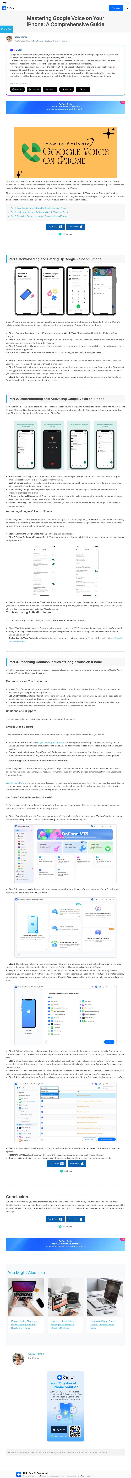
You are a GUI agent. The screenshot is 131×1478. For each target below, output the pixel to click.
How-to (15, 1452)
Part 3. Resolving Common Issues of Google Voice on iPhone (38, 216)
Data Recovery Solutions (43, 41)
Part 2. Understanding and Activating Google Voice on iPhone (39, 212)
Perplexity (33, 89)
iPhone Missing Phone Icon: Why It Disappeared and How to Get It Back (26, 1324)
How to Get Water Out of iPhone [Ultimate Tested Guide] (103, 1324)
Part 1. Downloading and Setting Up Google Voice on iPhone (38, 208)
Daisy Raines (21, 36)
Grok (83, 89)
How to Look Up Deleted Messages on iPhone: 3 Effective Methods (64, 1324)
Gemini (50, 89)
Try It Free (53, 226)
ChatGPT (17, 89)
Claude (66, 89)
